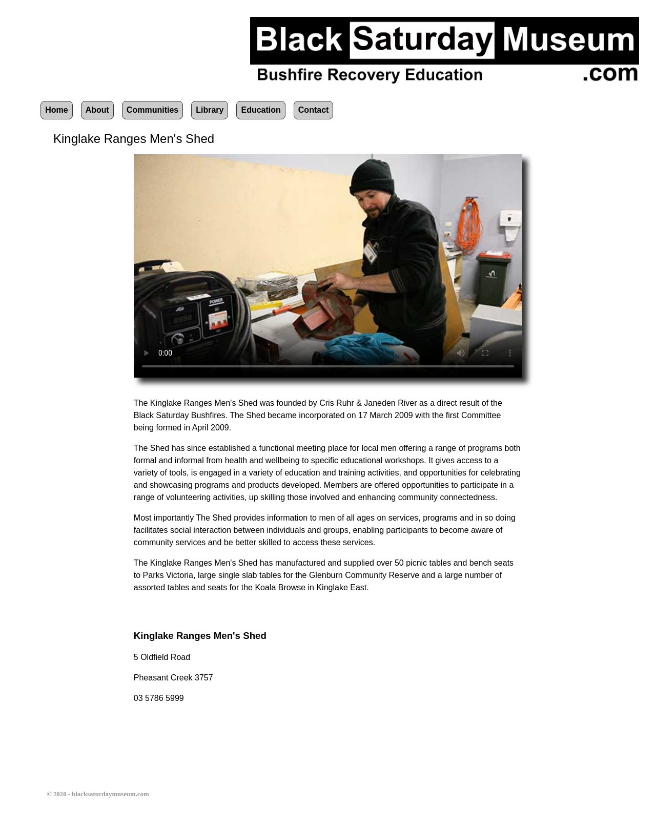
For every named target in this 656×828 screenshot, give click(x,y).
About (97, 110)
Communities (152, 110)
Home (56, 110)
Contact (313, 110)
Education (260, 110)
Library (209, 110)
